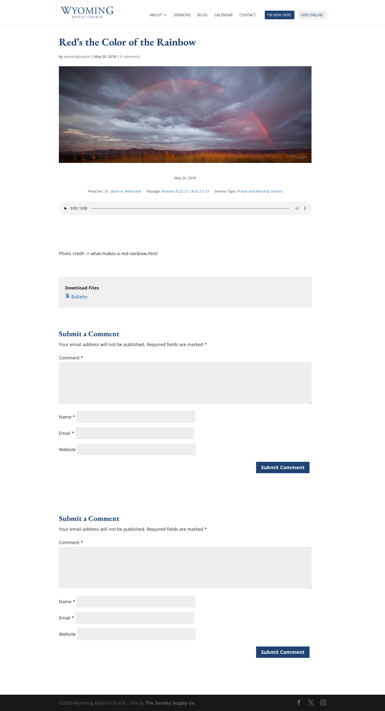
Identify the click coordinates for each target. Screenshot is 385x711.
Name (67, 417)
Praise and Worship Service (260, 191)
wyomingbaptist (77, 56)
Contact (247, 15)
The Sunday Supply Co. (170, 703)
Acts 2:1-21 (200, 191)
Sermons (182, 15)
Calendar (223, 15)
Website (67, 449)
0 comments (130, 56)
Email (66, 433)
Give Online (312, 15)
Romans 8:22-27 (175, 191)
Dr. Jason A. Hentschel (123, 191)
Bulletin (76, 296)
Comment (71, 358)
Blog (202, 15)
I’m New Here (279, 15)
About (156, 15)
